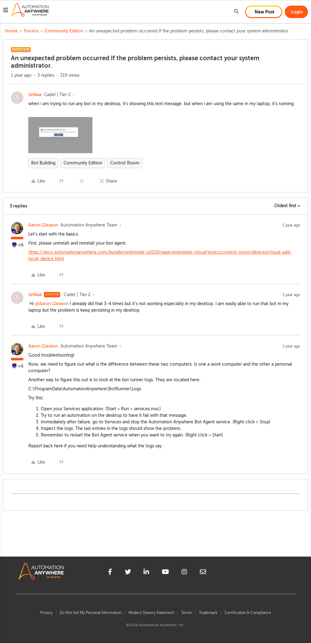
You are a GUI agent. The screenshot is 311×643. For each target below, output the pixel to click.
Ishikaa (34, 94)
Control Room (124, 163)
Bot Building (43, 163)
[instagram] (184, 573)
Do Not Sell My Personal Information (90, 613)
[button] (5, 11)
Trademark (208, 613)
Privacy (46, 613)
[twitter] (128, 573)
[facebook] (110, 573)
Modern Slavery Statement (151, 613)
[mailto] (203, 573)
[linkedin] (146, 573)
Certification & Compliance (247, 613)
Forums (31, 31)
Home (11, 31)
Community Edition (64, 31)
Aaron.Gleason (43, 225)
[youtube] (165, 573)
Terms (186, 613)
